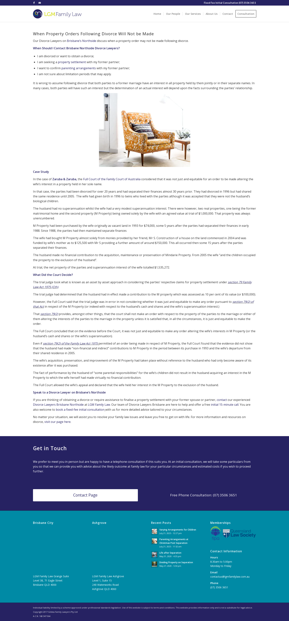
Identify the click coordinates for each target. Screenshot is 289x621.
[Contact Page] (85, 495)
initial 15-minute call (224, 405)
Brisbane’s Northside (81, 41)
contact (222, 400)
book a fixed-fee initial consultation (80, 410)
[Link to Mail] (39, 3)
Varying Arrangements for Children (177, 529)
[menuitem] (157, 14)
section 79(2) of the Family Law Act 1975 (70, 343)
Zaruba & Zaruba (64, 179)
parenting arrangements (78, 68)
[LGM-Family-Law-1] (57, 14)
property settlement (72, 62)
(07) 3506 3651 (247, 2)
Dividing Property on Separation (176, 562)
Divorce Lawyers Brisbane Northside (58, 405)
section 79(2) (49, 314)
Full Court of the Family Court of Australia (111, 179)
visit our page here (57, 422)
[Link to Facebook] (34, 3)
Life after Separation (170, 552)
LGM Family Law (99, 405)
